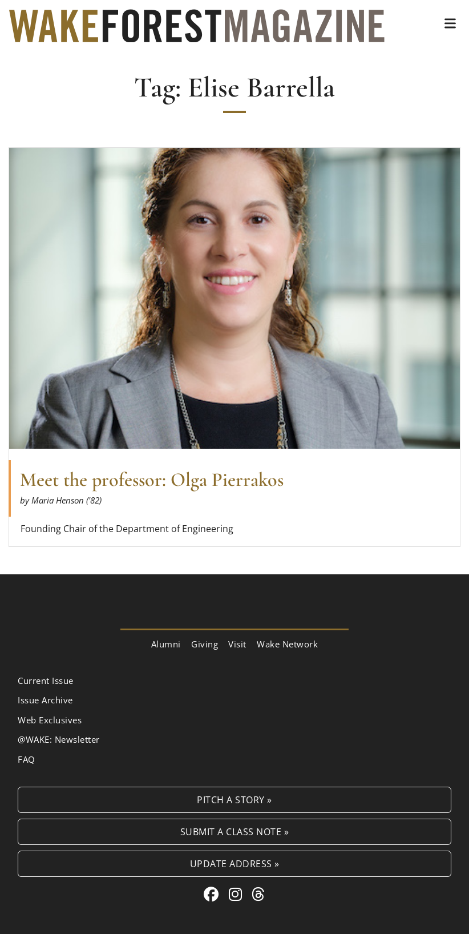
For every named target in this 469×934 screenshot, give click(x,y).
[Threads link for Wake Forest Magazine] (258, 894)
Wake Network (287, 644)
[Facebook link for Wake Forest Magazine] (213, 894)
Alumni (166, 644)
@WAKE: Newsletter (59, 739)
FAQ (26, 759)
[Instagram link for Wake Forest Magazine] (237, 894)
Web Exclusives (50, 720)
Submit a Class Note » (234, 831)
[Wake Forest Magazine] (197, 33)
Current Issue (46, 680)
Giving (204, 644)
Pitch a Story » (234, 799)
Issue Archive (45, 700)
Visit (237, 644)
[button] (450, 23)
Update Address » (235, 863)
